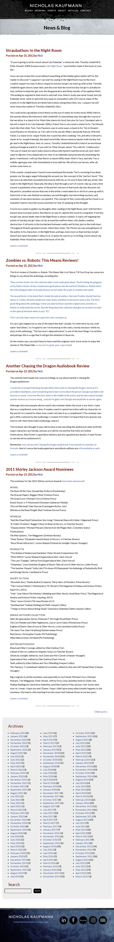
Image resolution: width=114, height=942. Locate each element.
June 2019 (48, 732)
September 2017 (51, 803)
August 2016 (49, 846)
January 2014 (82, 803)
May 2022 (15, 762)
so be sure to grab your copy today (53, 345)
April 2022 (15, 766)
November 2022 (18, 742)
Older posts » (101, 711)
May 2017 (48, 816)
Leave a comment (19, 245)
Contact (85, 10)
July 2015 (80, 742)
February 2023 (17, 732)
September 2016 (51, 843)
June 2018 (48, 772)
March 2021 (16, 809)
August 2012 (82, 859)
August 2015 (82, 739)
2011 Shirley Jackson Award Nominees (39, 469)
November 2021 (18, 783)
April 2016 (48, 859)
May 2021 (15, 803)
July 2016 (48, 849)
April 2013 (81, 833)
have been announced (73, 481)
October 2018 (50, 759)
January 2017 (50, 829)
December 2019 (18, 859)
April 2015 (81, 752)
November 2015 (51, 876)
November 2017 (51, 796)
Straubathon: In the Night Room (34, 50)
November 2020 (18, 822)
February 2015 (83, 759)
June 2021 (15, 799)
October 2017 (50, 799)
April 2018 (48, 779)
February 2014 (83, 799)
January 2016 (50, 869)
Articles (73, 10)
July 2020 (15, 836)
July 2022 (15, 756)
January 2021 (17, 816)
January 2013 (82, 843)
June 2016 (48, 853)
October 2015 (83, 732)
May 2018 (48, 776)
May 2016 (48, 856)
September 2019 (18, 869)
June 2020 (15, 839)
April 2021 (15, 806)
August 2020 (16, 833)
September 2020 (18, 829)
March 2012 (82, 876)
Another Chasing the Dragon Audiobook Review (48, 366)
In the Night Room (53, 66)
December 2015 (51, 873)
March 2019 (49, 742)
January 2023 (17, 736)
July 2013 (80, 822)
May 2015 (81, 749)
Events (52, 10)
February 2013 (83, 839)
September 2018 (51, 762)
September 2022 (18, 749)
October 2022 (17, 746)
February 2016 (50, 866)
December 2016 (51, 833)
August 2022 (16, 752)
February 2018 (50, 786)
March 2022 (16, 769)
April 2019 (48, 739)
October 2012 (83, 853)
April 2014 (81, 793)
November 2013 (84, 809)
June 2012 (81, 866)
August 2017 (49, 806)
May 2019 (48, 736)
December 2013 (84, 806)
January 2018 (50, 789)
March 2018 (49, 783)
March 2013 (82, 836)
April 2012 (81, 873)
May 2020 (15, 843)
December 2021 (18, 779)
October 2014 (83, 772)
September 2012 (84, 856)
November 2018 (51, 756)
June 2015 (81, 746)
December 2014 (84, 766)
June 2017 (48, 812)
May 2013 (81, 829)
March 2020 (16, 849)
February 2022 (17, 772)
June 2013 (81, 826)
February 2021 (17, 812)
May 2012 (81, 869)
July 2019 (15, 876)
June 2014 (81, 786)
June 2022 (15, 759)
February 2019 (50, 746)
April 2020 (15, 846)
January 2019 (50, 749)
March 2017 (49, 822)
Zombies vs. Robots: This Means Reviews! (42, 260)
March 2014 (82, 796)
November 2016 (51, 836)
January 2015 (82, 762)
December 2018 (51, 752)
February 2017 (50, 826)
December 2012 (84, 846)
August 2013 (82, 819)
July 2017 (48, 809)
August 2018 (49, 766)
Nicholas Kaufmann (56, 5)
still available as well (89, 448)
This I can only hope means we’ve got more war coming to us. (38, 317)
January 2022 (17, 776)
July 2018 (48, 769)
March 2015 (82, 756)
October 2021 (17, 786)
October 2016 (50, 839)
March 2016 (49, 863)
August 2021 (16, 793)
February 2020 (17, 853)
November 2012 (84, 849)
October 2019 (17, 866)
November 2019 (18, 863)
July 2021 (15, 796)
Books (29, 10)
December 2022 (18, 739)
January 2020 (17, 856)
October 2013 (83, 812)
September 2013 (84, 816)
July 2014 (80, 783)
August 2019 (16, 873)
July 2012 (80, 863)
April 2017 (48, 819)
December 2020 (18, 819)
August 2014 (82, 779)
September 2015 (84, 736)
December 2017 (51, 793)
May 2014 (81, 789)
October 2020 (17, 826)
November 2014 (84, 769)
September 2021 (18, 789)
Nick (40, 55)
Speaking (40, 10)
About (62, 10)
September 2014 (84, 776)
